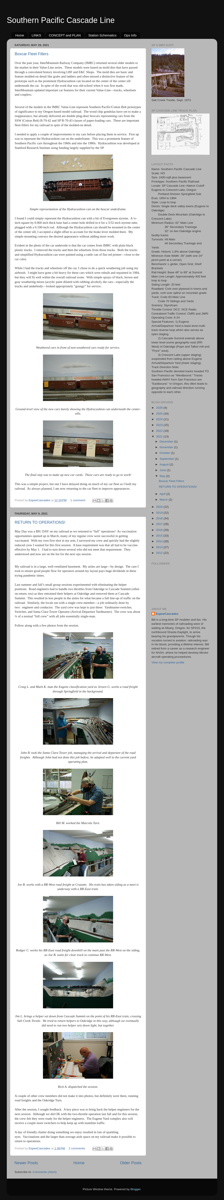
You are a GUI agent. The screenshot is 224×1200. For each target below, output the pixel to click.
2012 (160, 552)
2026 (160, 407)
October (165, 453)
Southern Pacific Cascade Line (61, 20)
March (164, 499)
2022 (160, 430)
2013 (160, 547)
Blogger (135, 1189)
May (163, 476)
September (167, 458)
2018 (160, 518)
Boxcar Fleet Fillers (31, 54)
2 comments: (78, 1148)
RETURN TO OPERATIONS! (40, 522)
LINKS (36, 35)
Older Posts (131, 1162)
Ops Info (130, 35)
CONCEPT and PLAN (65, 35)
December (167, 441)
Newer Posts (26, 1162)
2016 (160, 530)
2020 (160, 506)
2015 (160, 535)
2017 (160, 524)
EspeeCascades (167, 613)
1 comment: (78, 500)
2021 (160, 436)
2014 (160, 541)
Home (19, 35)
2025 (160, 413)
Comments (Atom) (45, 1172)
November (167, 447)
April (163, 494)
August (165, 464)
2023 (160, 425)
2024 (160, 419)
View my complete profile (167, 662)
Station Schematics (102, 35)
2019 (160, 512)
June (163, 470)
